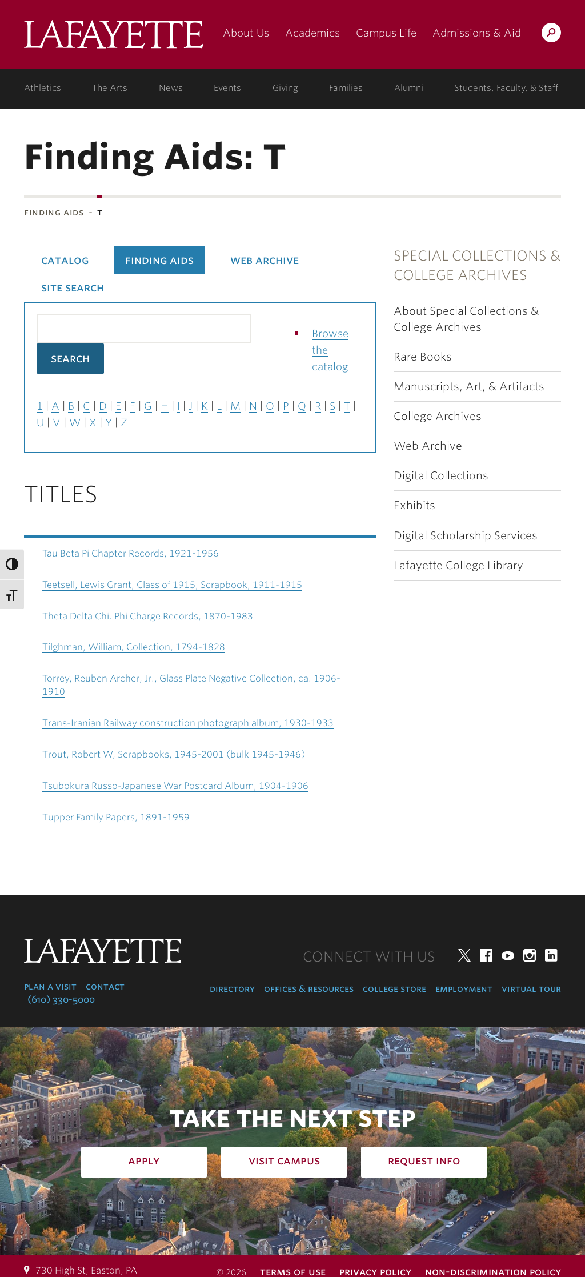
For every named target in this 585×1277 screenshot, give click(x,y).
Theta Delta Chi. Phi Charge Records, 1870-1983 (147, 616)
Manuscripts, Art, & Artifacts (469, 386)
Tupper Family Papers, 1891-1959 (116, 817)
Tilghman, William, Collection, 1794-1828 (133, 647)
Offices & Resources (309, 988)
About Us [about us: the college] (246, 33)
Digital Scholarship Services (466, 535)
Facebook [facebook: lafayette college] (486, 955)
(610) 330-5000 (61, 999)
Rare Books (423, 356)
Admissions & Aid (476, 33)
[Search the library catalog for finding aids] (144, 328)
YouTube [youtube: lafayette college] (508, 955)
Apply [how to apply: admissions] (144, 1160)
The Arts (109, 88)
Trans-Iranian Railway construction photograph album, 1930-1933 (188, 723)
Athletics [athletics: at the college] (42, 88)
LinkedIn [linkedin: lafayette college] (551, 955)
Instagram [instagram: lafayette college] (529, 955)
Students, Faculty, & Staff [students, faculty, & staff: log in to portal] (506, 88)
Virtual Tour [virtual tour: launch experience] (531, 988)
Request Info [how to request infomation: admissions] (424, 1160)
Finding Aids (54, 212)
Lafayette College (113, 39)
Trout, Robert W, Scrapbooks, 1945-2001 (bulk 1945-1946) (173, 754)
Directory (232, 988)
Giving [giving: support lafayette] (285, 88)
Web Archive (428, 446)
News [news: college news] (171, 88)
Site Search (72, 287)
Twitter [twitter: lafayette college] (464, 955)
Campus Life (386, 33)
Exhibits (414, 505)
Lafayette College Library (458, 565)
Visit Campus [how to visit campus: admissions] (284, 1160)
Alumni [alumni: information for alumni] (408, 88)
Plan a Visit (50, 986)
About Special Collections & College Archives (466, 319)
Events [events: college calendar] (227, 88)
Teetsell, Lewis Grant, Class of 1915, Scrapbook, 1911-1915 (172, 584)
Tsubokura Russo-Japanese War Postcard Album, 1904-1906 (175, 785)
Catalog (65, 260)
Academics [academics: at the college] (312, 33)
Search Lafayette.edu (551, 34)
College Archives (438, 416)
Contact (105, 986)
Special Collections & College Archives (477, 265)
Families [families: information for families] (346, 88)
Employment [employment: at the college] (463, 988)
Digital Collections (441, 475)
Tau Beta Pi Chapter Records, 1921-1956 (130, 553)
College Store (394, 988)
